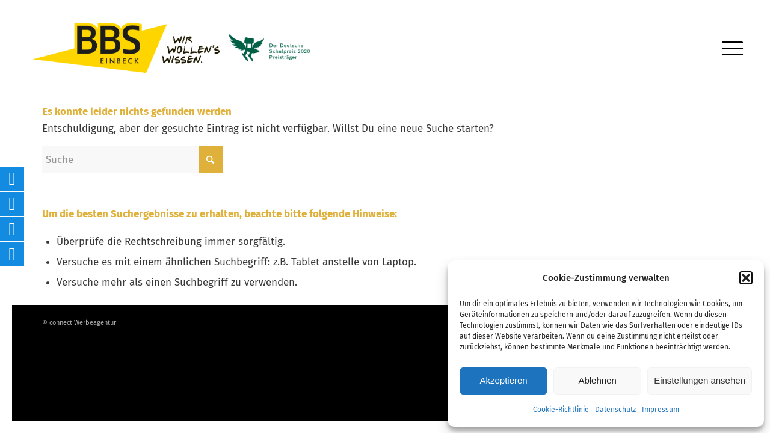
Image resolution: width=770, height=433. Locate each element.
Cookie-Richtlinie (561, 409)
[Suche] (132, 159)
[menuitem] (728, 48)
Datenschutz (615, 409)
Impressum (660, 409)
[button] (746, 278)
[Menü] (728, 48)
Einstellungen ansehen (699, 380)
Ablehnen (597, 380)
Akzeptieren (503, 380)
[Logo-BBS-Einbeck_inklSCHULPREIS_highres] (186, 47)
